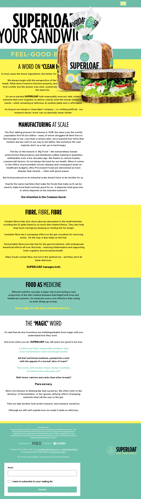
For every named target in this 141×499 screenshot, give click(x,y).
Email (10, 467)
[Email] (41, 473)
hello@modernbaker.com (48, 449)
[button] (123, 3)
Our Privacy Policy (58, 452)
